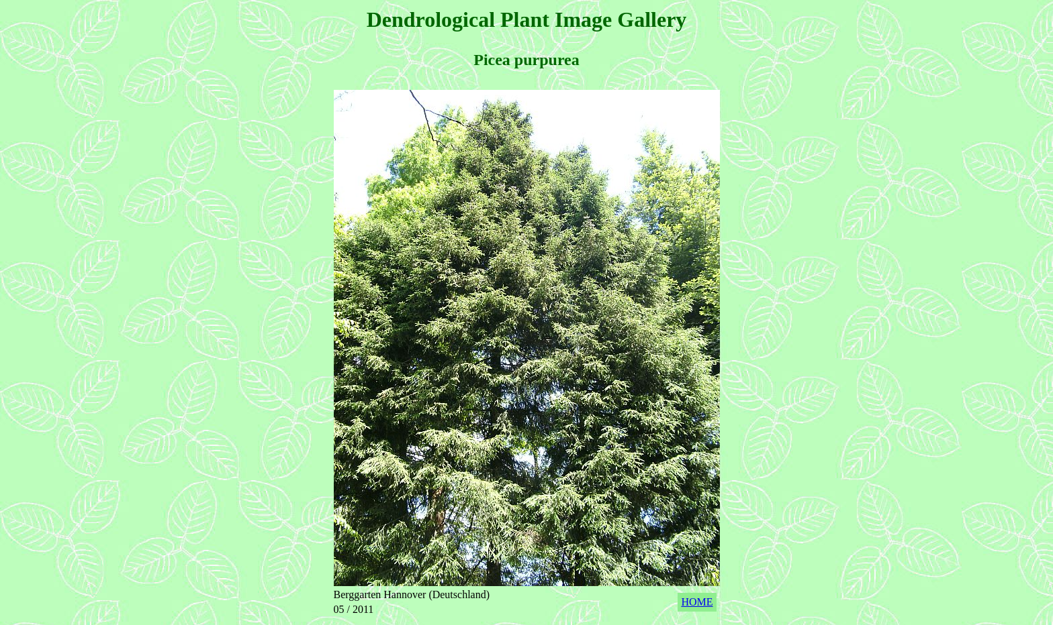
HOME (697, 602)
